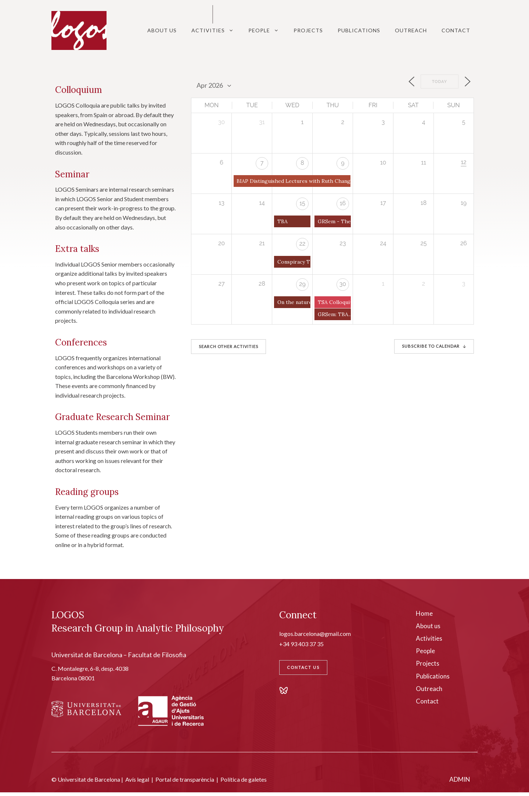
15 (302, 203)
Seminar (72, 174)
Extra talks (77, 248)
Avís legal (137, 779)
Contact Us (303, 667)
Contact (456, 30)
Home (424, 613)
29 (302, 284)
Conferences (81, 342)
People (267, 30)
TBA (282, 221)
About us (428, 626)
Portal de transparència (184, 779)
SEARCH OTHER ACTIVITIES (228, 346)
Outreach (411, 30)
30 (342, 284)
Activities (216, 30)
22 (302, 243)
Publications (359, 30)
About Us (162, 30)
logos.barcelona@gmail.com (315, 633)
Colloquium (78, 89)
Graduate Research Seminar (112, 417)
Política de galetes (243, 779)
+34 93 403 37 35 (301, 643)
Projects (308, 30)
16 (343, 203)
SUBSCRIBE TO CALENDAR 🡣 (434, 346)
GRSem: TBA (333, 314)
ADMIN (459, 779)
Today (439, 81)
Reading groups (87, 492)
